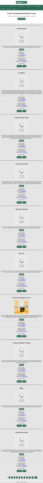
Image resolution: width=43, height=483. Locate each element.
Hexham (22, 145)
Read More (19, 66)
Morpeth (22, 234)
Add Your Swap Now (21, 18)
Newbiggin (24, 105)
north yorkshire (24, 331)
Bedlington (24, 465)
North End (24, 375)
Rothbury (24, 196)
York (24, 330)
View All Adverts (20, 6)
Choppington (22, 99)
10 (29, 477)
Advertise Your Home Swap (10, 6)
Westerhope (24, 151)
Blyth (23, 54)
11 (32, 477)
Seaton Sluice (22, 279)
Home (2, 6)
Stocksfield (23, 369)
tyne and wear (24, 152)
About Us (9, 8)
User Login (3, 8)
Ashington (24, 60)
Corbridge (23, 324)
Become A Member (37, 6)
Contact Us (14, 8)
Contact (24, 66)
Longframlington (23, 190)
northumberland (23, 55)
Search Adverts (29, 6)
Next (36, 477)
